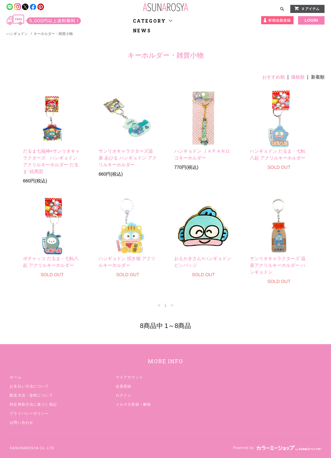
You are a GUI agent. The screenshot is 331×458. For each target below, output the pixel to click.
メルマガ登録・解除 (133, 404)
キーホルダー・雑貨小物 (53, 34)
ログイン (123, 395)
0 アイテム (306, 8)
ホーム (15, 377)
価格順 (297, 77)
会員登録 (123, 386)
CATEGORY (153, 21)
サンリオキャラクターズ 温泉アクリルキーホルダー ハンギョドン (277, 265)
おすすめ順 (273, 77)
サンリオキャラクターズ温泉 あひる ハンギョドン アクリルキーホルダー (128, 157)
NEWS (142, 30)
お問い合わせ (21, 422)
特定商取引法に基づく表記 (33, 404)
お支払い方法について (29, 386)
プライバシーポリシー (29, 413)
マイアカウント (129, 377)
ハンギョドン (17, 34)
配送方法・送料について (31, 395)
